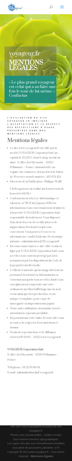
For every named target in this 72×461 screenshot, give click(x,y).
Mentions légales (42, 456)
